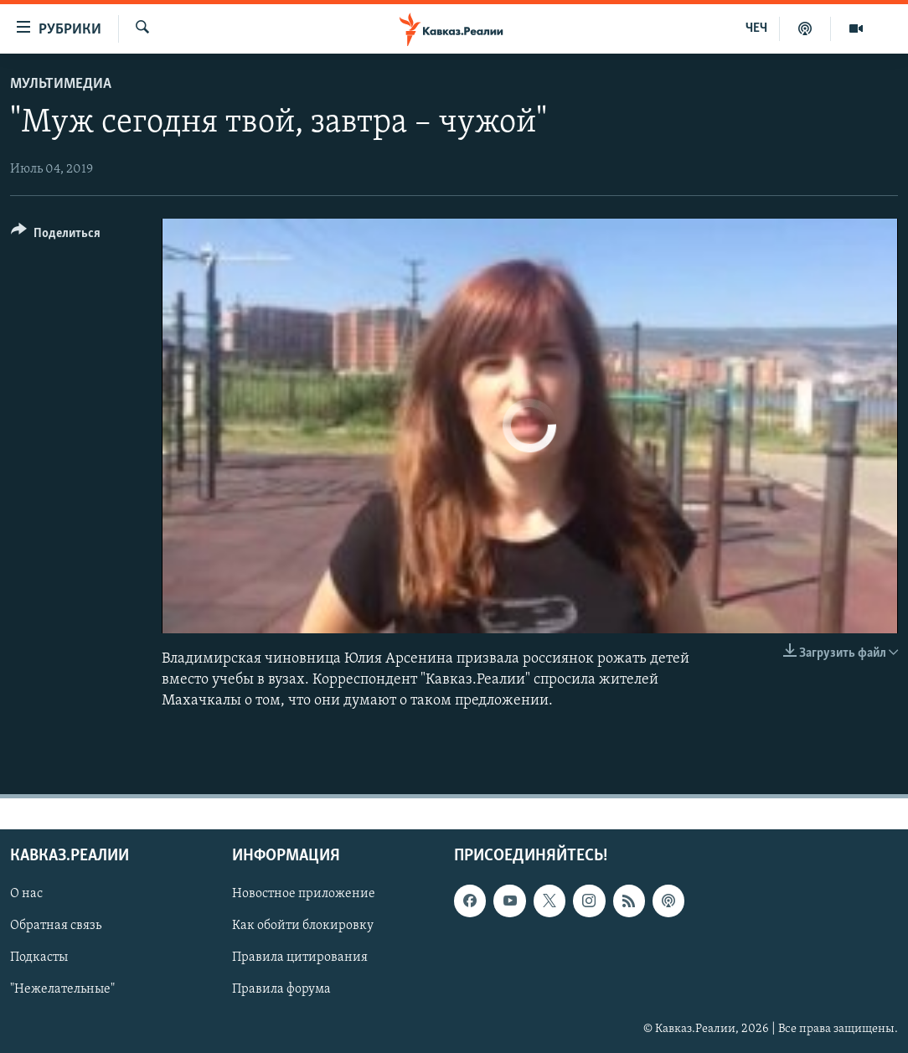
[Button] (56, 236)
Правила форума (281, 990)
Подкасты (39, 958)
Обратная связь (55, 926)
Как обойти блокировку (303, 926)
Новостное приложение (303, 894)
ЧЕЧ (756, 28)
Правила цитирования (300, 958)
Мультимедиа (60, 84)
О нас (26, 894)
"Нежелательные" (62, 990)
